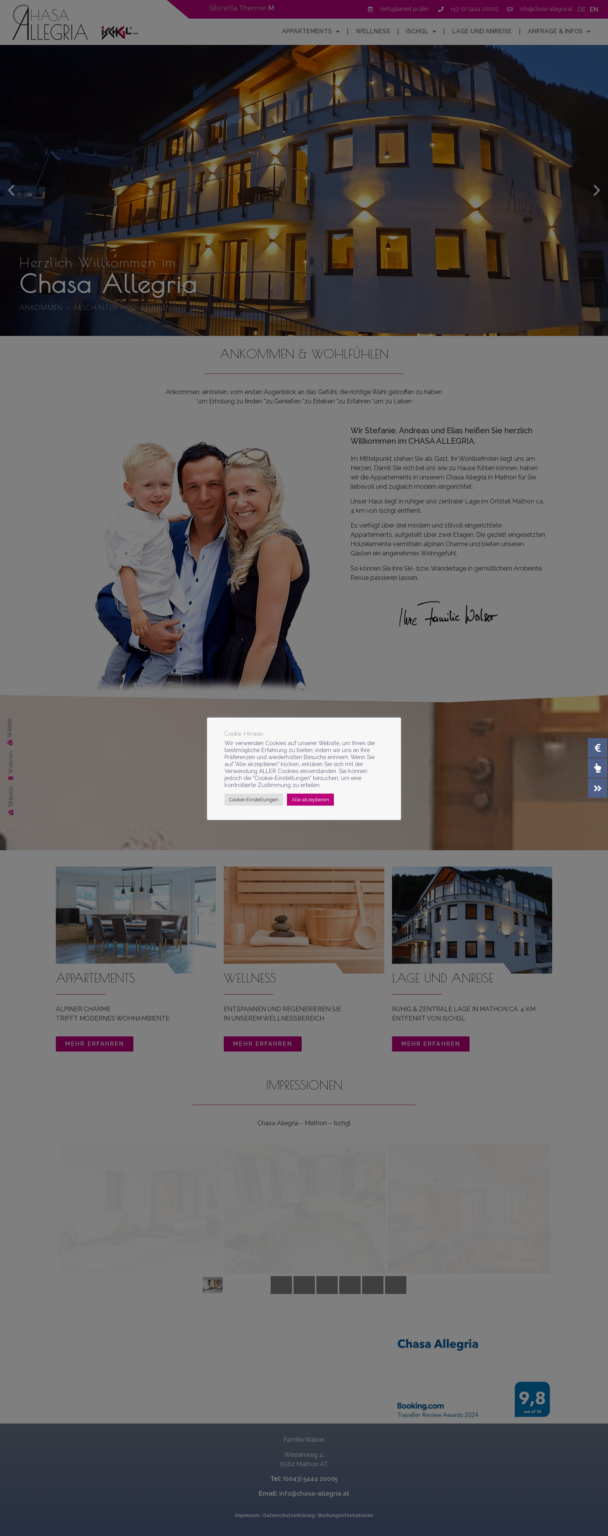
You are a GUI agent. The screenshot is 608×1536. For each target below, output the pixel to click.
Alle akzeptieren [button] (310, 800)
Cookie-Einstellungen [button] (253, 800)
